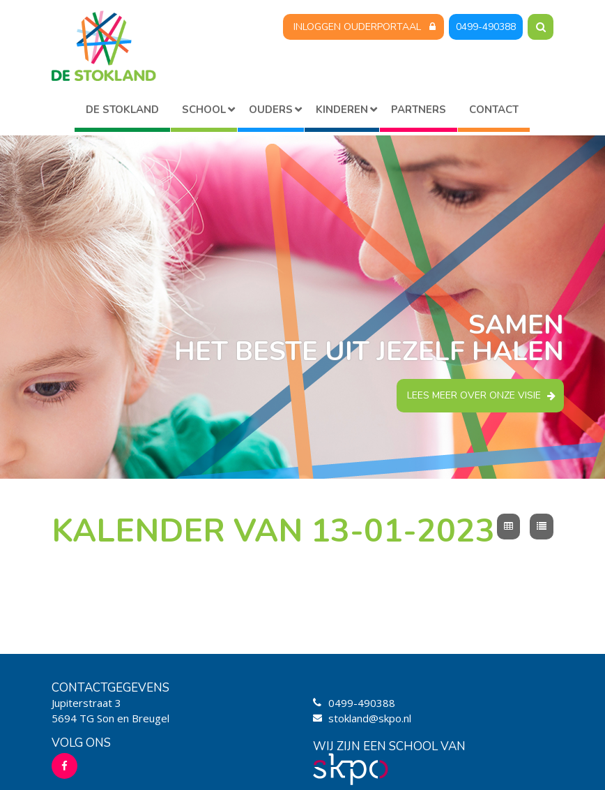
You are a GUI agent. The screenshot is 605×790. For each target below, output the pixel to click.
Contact (494, 110)
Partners (418, 110)
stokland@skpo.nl (369, 718)
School (204, 110)
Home (122, 112)
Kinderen (342, 110)
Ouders (271, 110)
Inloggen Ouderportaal (357, 26)
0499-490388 (486, 26)
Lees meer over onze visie (474, 395)
